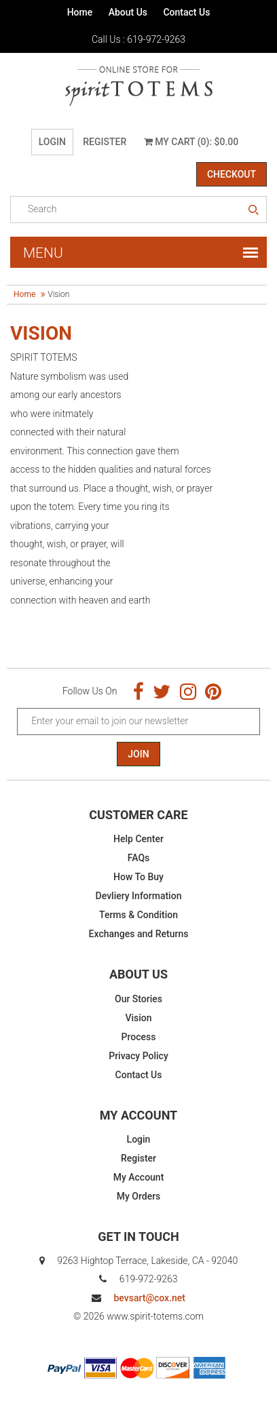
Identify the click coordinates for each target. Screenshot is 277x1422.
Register (104, 141)
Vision (138, 1017)
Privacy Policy (138, 1055)
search (253, 210)
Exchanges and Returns (139, 933)
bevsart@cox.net (149, 1297)
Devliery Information (139, 895)
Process (139, 1036)
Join (138, 754)
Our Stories (138, 998)
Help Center (138, 838)
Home (80, 12)
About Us (128, 12)
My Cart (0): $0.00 (191, 141)
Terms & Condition (138, 914)
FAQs (139, 857)
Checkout (231, 174)
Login (52, 141)
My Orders (139, 1196)
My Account (138, 1177)
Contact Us (186, 12)
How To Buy (138, 876)
